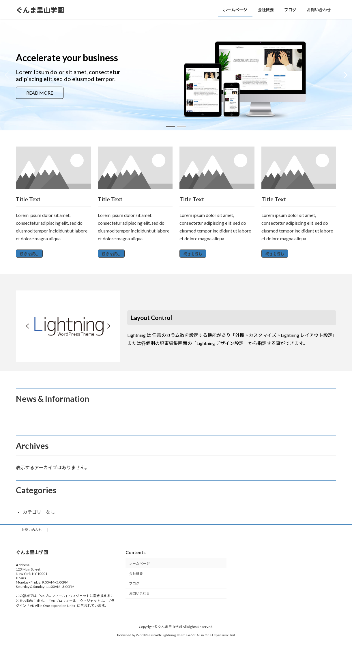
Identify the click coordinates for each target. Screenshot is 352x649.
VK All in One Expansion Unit (213, 635)
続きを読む (29, 254)
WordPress (145, 635)
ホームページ (139, 563)
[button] (170, 126)
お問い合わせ (31, 530)
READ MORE (39, 92)
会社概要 (136, 573)
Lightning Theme (175, 635)
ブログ (134, 583)
